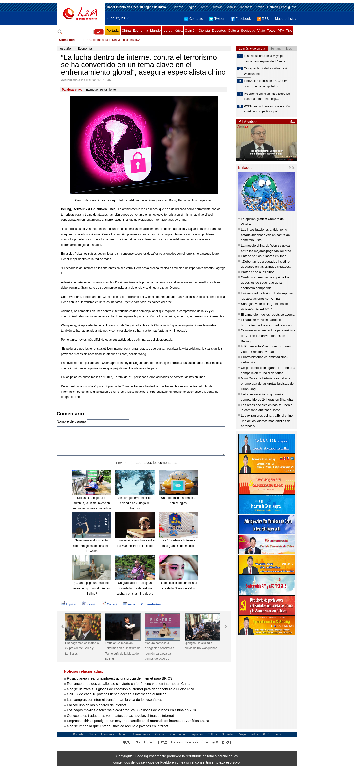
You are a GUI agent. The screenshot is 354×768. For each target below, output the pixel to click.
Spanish (231, 7)
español (66, 48)
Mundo (155, 30)
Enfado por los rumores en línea (263, 256)
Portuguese (288, 7)
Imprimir (69, 604)
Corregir (110, 604)
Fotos (271, 30)
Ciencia (204, 30)
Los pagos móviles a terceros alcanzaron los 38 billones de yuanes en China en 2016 (132, 710)
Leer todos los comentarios (156, 463)
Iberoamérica (172, 30)
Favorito (89, 604)
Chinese (178, 7)
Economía (140, 30)
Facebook (241, 19)
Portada (112, 30)
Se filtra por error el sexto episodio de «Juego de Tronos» (135, 503)
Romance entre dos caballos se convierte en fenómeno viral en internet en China (128, 684)
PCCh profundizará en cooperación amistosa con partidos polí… (267, 109)
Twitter (216, 19)
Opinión (190, 30)
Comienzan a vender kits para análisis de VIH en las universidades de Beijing (268, 336)
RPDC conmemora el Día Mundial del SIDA (111, 40)
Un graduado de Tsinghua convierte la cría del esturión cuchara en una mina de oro (135, 588)
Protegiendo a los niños (257, 272)
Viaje (261, 30)
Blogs (277, 734)
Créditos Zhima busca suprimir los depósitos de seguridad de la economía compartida (265, 282)
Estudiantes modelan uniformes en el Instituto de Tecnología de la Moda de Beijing (122, 651)
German (272, 7)
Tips (289, 30)
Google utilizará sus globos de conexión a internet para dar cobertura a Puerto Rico (130, 689)
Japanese (246, 7)
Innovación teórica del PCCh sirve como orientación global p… (266, 83)
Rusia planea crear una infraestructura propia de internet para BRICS (120, 678)
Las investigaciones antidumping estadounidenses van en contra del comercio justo (266, 235)
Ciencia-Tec (178, 734)
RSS (263, 19)
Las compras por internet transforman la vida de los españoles (114, 700)
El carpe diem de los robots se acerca (268, 314)
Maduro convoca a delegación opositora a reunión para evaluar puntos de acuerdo (160, 651)
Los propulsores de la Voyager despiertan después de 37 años (264, 58)
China (126, 30)
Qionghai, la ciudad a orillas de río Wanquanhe (201, 645)
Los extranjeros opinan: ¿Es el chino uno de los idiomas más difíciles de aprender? (267, 421)
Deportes (219, 30)
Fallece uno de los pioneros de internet (96, 705)
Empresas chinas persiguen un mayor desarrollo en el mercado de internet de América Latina (138, 721)
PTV (280, 30)
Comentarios (151, 604)
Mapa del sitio (285, 19)
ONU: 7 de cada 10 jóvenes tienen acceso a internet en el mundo (116, 694)
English (191, 7)
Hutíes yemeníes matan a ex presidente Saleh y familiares (82, 648)
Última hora (67, 40)
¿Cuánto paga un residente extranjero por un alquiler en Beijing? (91, 588)
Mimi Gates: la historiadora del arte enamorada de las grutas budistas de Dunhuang (267, 383)
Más (292, 121)
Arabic (260, 7)
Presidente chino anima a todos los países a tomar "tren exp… (267, 96)
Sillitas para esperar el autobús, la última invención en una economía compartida (92, 503)
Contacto (193, 19)
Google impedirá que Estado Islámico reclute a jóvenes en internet (117, 726)
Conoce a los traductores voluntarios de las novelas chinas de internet (120, 716)
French (203, 7)
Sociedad (248, 30)
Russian (217, 7)
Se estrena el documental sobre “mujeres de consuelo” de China (91, 546)
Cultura (233, 30)
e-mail (129, 604)
